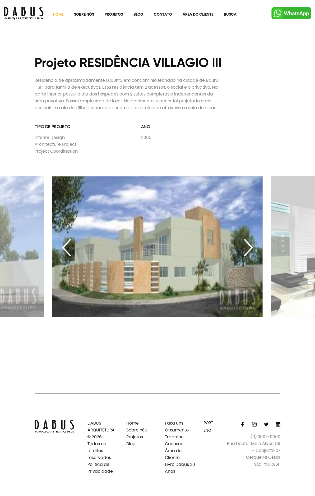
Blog (138, 14)
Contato (163, 14)
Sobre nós (84, 14)
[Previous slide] (66, 247)
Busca (230, 14)
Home (58, 14)
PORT (208, 422)
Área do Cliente (198, 14)
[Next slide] (248, 247)
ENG (207, 430)
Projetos (114, 14)
